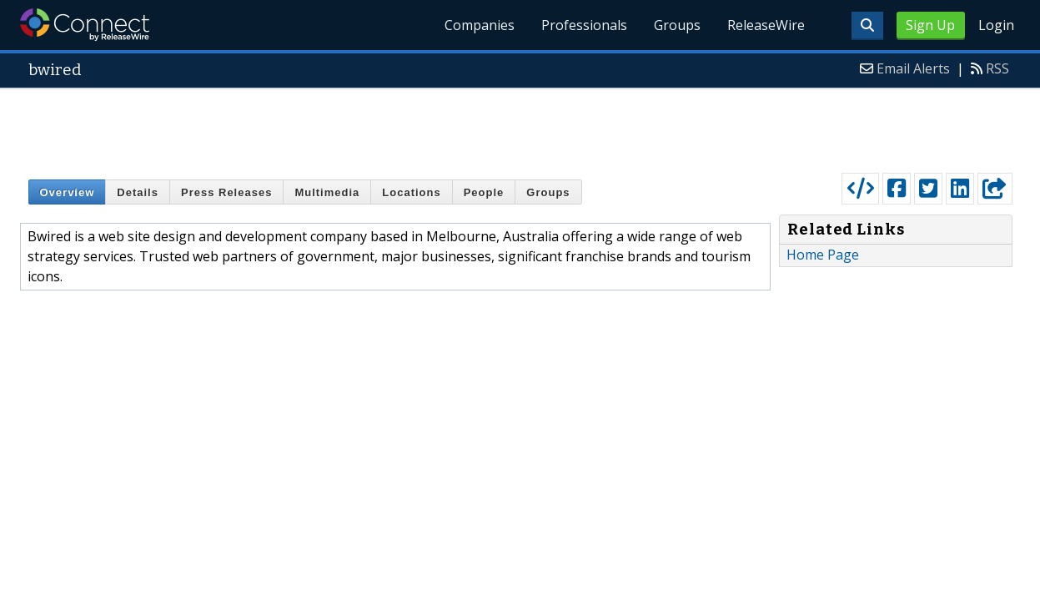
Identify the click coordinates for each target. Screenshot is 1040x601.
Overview (67, 192)
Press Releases (226, 192)
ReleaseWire (766, 25)
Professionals (584, 25)
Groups (677, 25)
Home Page (822, 254)
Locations (411, 192)
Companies (480, 25)
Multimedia (326, 192)
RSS (997, 68)
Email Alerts (913, 68)
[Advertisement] (520, 126)
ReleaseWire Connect (84, 24)
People (484, 192)
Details (137, 192)
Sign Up (930, 25)
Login (996, 25)
